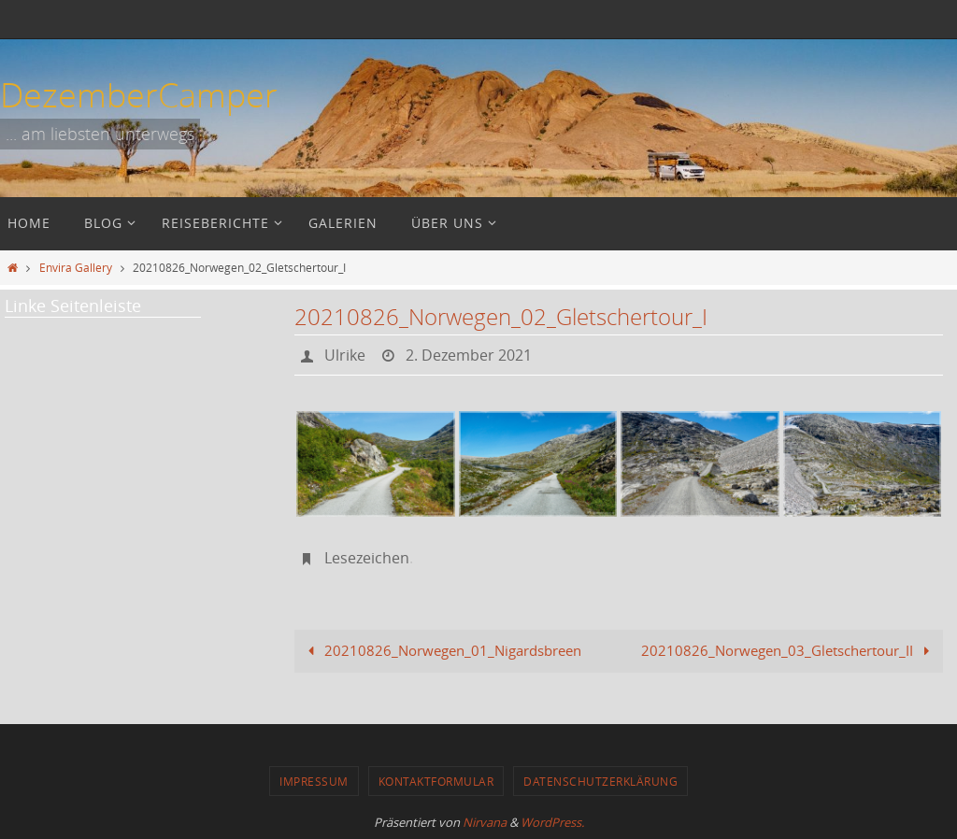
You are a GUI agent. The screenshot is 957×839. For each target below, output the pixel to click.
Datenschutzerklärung (600, 781)
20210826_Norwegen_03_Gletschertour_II (788, 650)
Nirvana (485, 822)
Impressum (314, 781)
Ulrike (344, 355)
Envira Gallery (75, 267)
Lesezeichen (366, 557)
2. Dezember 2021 (469, 355)
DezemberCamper (139, 94)
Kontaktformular (436, 781)
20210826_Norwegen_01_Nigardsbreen (441, 650)
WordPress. (552, 822)
